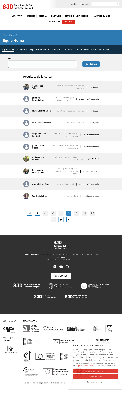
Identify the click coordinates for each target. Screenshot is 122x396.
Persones (30, 16)
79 (84, 212)
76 (61, 212)
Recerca (43, 16)
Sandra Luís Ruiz (39, 196)
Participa (69, 22)
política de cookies (85, 365)
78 (77, 212)
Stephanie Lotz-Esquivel (39, 134)
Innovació (56, 16)
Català (73, 4)
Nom (10, 58)
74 (45, 212)
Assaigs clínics (102, 16)
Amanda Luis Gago (40, 184)
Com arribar (61, 276)
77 (69, 212)
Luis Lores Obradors (41, 122)
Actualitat (54, 22)
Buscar (93, 64)
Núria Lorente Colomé (42, 110)
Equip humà (8, 49)
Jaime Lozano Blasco (38, 146)
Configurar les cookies (95, 382)
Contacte (85, 4)
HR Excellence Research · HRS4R (96, 49)
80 (92, 212)
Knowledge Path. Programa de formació (57, 49)
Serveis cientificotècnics (78, 16)
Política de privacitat (40, 383)
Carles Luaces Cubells (38, 158)
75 (53, 212)
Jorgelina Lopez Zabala (38, 98)
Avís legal (26, 383)
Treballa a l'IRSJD (25, 49)
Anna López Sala (37, 87)
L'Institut (17, 16)
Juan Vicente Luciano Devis (38, 171)
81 (53, 219)
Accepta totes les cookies (95, 371)
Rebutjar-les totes (95, 376)
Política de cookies (58, 383)
